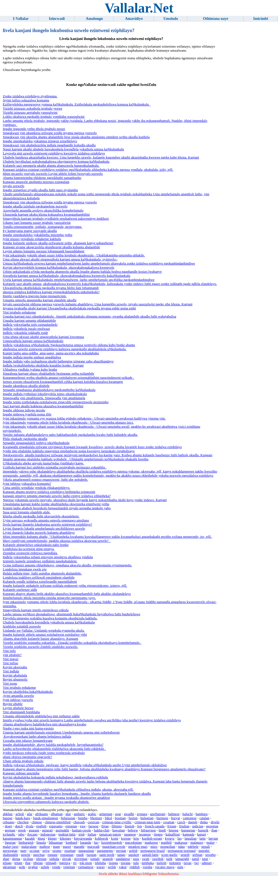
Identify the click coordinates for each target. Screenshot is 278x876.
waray (100, 867)
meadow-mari (137, 847)
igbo (21, 834)
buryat (175, 818)
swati (145, 859)
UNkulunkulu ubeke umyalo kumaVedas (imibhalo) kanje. (43, 463)
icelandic (9, 834)
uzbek (45, 867)
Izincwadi (57, 19)
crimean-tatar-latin (147, 822)
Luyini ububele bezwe (18, 708)
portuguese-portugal (181, 851)
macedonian (133, 842)
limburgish (25, 842)
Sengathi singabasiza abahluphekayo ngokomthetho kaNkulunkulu (49, 390)
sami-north (106, 855)
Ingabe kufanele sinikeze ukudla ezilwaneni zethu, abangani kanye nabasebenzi (58, 243)
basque (7, 818)
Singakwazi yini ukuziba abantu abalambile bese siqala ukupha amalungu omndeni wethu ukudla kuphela (76, 137)
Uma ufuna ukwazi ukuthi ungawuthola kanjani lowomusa (43, 337)
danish (192, 822)
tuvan (187, 863)
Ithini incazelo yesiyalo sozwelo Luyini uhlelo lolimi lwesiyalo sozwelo (53, 174)
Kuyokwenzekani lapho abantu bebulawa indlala (37, 736)
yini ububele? (12, 655)
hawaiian (118, 830)
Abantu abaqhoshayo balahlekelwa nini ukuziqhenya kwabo (44, 724)
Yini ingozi (10, 659)
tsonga (113, 863)
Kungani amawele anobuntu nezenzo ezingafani (36, 182)
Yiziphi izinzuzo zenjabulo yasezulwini (30, 112)
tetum (18, 863)
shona (16, 859)
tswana (126, 863)
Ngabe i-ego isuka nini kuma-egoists (28, 728)
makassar (181, 842)
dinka (204, 822)
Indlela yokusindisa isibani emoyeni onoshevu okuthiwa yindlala (48, 557)
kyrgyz (169, 838)
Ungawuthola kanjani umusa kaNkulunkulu (33, 341)
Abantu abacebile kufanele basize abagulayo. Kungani (40, 639)
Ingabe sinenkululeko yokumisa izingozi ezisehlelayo (40, 141)
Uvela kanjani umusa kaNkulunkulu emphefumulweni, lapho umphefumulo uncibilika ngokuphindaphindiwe (78, 280)
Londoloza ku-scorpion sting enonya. (29, 549)
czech (181, 822)
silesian (41, 859)
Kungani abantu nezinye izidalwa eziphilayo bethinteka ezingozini (49, 492)
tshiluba (100, 863)
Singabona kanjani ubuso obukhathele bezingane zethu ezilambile (48, 373)
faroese (94, 826)
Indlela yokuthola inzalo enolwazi (26, 329)
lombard (71, 842)
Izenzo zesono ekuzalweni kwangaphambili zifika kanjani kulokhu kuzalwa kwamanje (63, 382)
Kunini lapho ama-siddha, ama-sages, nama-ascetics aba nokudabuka (51, 353)
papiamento (105, 851)
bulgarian (146, 818)
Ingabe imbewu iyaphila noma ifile (27, 414)
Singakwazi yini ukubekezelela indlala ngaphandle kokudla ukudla (49, 145)
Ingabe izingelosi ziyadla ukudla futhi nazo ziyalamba (40, 190)
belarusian (68, 818)
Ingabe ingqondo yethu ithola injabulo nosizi (34, 129)
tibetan (38, 863)
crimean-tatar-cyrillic (116, 822)
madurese (151, 842)
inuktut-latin (66, 834)
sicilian (28, 859)
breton (133, 818)
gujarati (47, 830)
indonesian (47, 834)
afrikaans (41, 814)
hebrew (133, 830)
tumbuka (148, 863)
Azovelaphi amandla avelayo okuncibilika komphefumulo (43, 210)
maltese (44, 847)
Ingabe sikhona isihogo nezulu (24, 410)
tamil (195, 859)
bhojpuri (96, 818)
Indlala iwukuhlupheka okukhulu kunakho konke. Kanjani (43, 365)
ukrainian (9, 867)
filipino (117, 826)
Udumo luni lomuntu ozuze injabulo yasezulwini (37, 223)
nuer (23, 851)
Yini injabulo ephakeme (19, 312)
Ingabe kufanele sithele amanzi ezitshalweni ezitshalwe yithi (45, 634)
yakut (123, 867)
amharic (79, 814)
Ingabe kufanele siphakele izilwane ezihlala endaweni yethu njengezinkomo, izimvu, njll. (65, 586)
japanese (130, 834)
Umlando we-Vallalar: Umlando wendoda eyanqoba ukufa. (43, 630)
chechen (23, 822)
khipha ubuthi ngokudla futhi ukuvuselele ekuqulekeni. (41, 516)
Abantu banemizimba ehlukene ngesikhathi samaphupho (42, 178)
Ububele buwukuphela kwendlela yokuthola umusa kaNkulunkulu (49, 622)
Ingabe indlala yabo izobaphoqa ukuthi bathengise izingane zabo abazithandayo (58, 361)
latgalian (191, 838)
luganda (85, 842)
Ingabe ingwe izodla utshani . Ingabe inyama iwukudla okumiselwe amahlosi (56, 798)
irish (81, 834)
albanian (56, 814)
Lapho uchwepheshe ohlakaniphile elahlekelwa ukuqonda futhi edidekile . (54, 749)
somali (94, 859)
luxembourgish (111, 842)
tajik (169, 859)
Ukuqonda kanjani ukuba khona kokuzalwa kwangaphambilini (46, 214)
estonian (71, 826)
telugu (7, 863)
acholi (19, 814)
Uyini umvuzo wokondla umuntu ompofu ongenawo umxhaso (46, 520)
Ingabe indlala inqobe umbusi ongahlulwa (32, 357)
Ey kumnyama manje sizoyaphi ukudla (30, 231)
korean (126, 838)
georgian (212, 826)
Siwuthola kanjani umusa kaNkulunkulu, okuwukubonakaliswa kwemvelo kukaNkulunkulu (66, 276)
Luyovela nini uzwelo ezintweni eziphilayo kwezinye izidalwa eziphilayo (54, 153)
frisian (171, 826)
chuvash (79, 822)
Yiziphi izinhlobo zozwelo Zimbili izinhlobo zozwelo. (40, 647)
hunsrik (203, 830)
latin (203, 838)
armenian (105, 814)
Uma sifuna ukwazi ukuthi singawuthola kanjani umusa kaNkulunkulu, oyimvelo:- (60, 259)
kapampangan (12, 838)
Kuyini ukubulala (15, 675)
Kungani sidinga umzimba (21, 773)
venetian (69, 867)
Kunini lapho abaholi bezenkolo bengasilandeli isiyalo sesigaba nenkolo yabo (56, 508)
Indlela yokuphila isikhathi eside (25, 333)
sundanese (123, 859)
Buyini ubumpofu (15, 679)
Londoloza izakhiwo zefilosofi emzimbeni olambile (38, 577)
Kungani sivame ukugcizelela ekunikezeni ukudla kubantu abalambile (51, 247)
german (10, 830)
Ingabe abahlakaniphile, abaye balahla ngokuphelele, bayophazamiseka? (53, 745)
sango (121, 855)
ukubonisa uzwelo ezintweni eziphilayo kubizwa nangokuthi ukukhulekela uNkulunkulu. (65, 349)
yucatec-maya (164, 867)
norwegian (10, 851)
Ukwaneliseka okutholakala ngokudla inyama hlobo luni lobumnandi (51, 288)
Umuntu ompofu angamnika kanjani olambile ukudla (39, 300)
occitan (34, 851)
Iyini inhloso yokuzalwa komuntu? (27, 484)
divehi (215, 822)
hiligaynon (148, 830)
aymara (142, 814)
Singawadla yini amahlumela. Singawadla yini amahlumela (44, 398)
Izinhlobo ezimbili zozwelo (22, 626)
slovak (66, 859)
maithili (166, 842)
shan (6, 859)
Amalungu (94, 19)
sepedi (185, 855)
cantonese (190, 818)
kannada (188, 834)
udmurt (207, 863)
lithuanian (56, 842)
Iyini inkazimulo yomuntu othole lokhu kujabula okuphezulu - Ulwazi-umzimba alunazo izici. (68, 422)
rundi (80, 855)
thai (27, 863)
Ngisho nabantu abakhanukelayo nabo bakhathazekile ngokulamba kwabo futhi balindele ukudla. (70, 435)
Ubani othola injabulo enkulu (23, 761)
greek (22, 830)
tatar (205, 859)
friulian (184, 826)
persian (121, 851)
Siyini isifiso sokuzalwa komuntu (26, 100)
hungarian (188, 830)
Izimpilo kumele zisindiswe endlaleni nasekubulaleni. (40, 561)
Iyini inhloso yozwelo (18, 700)
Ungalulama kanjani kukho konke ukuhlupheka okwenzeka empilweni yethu (56, 504)
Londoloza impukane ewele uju (24, 569)
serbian (197, 855)
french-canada (154, 826)
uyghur (33, 867)
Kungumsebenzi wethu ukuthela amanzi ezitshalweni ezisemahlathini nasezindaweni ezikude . (68, 378)
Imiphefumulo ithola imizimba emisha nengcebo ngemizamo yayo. (49, 598)
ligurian (10, 842)
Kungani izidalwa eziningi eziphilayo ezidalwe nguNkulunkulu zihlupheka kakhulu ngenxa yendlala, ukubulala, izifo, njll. (88, 170)
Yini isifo (9, 651)
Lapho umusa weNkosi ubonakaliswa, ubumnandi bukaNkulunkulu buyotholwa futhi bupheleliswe (71, 614)
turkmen (175, 863)
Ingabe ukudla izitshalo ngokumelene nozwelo (35, 206)
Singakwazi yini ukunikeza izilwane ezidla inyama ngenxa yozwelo (50, 133)
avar (118, 814)
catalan (204, 818)
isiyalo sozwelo (13, 186)
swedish (157, 859)
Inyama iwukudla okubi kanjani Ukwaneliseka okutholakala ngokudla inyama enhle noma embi (69, 308)
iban (214, 830)
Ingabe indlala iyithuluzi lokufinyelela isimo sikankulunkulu (45, 394)
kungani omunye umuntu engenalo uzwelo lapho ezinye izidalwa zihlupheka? (56, 496)
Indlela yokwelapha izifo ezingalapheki (30, 325)
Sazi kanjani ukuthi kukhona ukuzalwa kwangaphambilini (43, 406)
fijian (105, 826)
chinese (36, 822)
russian (91, 855)
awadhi (129, 814)
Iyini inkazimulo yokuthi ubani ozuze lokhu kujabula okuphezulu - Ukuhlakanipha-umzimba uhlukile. (74, 255)
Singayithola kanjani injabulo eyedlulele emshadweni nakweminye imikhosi (56, 218)
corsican (93, 822)
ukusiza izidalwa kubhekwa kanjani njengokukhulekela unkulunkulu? (51, 292)
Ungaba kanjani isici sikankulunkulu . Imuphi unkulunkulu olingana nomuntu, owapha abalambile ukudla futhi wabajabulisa (89, 316)
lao (179, 838)
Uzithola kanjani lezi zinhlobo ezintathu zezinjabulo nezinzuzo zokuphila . (54, 467)
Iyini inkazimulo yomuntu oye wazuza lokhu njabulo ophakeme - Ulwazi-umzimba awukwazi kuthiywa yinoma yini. (84, 418)
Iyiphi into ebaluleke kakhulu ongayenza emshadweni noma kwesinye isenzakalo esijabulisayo (69, 451)
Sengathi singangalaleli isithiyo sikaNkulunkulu (36, 443)
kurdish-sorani (152, 838)
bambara (201, 814)
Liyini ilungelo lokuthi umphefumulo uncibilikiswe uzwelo (44, 528)
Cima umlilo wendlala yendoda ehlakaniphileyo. (36, 488)
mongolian (167, 847)
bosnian (120, 818)
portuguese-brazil (152, 851)
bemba (82, 818)
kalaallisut (173, 834)
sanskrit (133, 855)
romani (52, 855)
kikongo (65, 838)
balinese (173, 814)
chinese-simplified (58, 822)
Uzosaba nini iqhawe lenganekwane (28, 741)
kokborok (101, 838)
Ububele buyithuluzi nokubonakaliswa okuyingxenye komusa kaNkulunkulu (56, 161)
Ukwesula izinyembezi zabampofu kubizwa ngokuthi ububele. (46, 802)
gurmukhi (62, 830)
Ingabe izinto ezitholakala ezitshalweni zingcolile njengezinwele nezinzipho (55, 402)
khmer (52, 838)
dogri (8, 826)
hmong (173, 830)
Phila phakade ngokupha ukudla (25, 439)
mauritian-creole (113, 847)
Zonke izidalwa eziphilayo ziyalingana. (30, 96)
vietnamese (86, 867)
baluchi (187, 814)
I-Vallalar (21, 19)
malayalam (28, 847)
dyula (29, 826)
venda (56, 867)
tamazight (182, 859)
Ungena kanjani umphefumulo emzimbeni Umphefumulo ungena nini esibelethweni (61, 732)
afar (29, 814)
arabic (92, 814)
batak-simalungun (45, 818)
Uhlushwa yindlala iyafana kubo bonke (30, 369)
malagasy (196, 842)
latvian (213, 838)
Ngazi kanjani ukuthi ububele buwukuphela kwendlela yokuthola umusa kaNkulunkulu (63, 149)
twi (196, 863)
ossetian (69, 851)
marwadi (93, 847)
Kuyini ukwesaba (15, 667)
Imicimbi (260, 19)
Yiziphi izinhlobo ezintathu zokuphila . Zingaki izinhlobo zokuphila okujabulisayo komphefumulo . (72, 643)
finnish (129, 826)
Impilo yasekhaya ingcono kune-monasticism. (35, 296)
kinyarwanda (83, 838)
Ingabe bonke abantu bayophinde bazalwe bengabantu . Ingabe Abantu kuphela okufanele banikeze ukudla (77, 794)
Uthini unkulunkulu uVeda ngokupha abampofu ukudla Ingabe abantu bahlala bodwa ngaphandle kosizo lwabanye (82, 272)
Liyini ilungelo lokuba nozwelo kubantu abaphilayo (39, 533)
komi (114, 838)
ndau (181, 847)
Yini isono (10, 683)
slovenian (80, 859)
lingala (41, 842)
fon (139, 826)
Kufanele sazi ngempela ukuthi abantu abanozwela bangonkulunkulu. (51, 165)
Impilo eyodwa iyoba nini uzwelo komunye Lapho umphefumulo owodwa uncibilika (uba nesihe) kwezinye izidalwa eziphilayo (92, 720)
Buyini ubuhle (13, 704)
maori (67, 847)
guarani (34, 830)
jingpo (158, 834)
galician (197, 826)
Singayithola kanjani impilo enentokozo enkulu (35, 610)
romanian (66, 855)
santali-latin (150, 855)
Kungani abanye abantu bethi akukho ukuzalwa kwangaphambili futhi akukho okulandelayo (67, 594)
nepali (205, 847)
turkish (161, 863)
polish (133, 851)
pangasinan (86, 851)
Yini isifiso (10, 663)
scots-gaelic (169, 855)
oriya (45, 851)
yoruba (147, 867)
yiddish (134, 867)
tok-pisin (86, 863)
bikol (108, 818)
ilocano (32, 834)
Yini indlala (11, 671)
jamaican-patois (110, 834)
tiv (75, 863)
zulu (180, 867)
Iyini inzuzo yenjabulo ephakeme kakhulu (32, 239)
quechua (39, 855)
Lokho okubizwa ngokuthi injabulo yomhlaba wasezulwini (43, 117)
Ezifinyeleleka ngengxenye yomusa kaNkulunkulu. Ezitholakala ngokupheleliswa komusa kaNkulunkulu (76, 104)
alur (68, 814)
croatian (168, 822)
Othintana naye (215, 19)
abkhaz (7, 814)
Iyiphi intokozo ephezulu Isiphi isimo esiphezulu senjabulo (44, 753)
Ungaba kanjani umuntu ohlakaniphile (29, 320)
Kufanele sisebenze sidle (20, 590)
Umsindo (170, 19)
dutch (19, 826)
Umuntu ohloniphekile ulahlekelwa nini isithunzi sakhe (41, 716)
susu (136, 859)
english (41, 826)
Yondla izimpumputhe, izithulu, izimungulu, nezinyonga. (42, 227)
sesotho (210, 855)
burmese (162, 818)
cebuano (8, 822)
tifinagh (51, 863)
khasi (41, 838)
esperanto (55, 826)
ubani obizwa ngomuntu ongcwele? (27, 757)
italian (91, 834)
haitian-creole (81, 830)
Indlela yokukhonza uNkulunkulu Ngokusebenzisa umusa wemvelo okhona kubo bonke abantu (69, 345)
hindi (162, 830)
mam (56, 847)
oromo (56, 851)
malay (210, 842)
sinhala (54, 859)
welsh (112, 867)
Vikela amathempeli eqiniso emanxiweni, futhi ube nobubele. (45, 480)
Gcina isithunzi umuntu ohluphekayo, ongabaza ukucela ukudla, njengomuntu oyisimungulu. (67, 565)
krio (136, 838)
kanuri (201, 834)
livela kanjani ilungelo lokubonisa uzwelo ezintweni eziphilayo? (47, 524)
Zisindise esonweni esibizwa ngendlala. (30, 553)
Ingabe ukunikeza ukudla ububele (26, 386)
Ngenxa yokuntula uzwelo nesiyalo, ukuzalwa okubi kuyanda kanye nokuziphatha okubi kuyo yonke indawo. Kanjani (85, 500)
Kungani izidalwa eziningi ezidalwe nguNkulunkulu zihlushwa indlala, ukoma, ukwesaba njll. (68, 789)
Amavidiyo (134, 19)
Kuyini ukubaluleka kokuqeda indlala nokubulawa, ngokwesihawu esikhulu (55, 777)
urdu (22, 867)
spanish (107, 859)
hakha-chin (101, 830)
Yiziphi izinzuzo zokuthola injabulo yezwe (32, 108)
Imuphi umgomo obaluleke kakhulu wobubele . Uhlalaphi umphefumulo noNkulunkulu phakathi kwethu (75, 459)
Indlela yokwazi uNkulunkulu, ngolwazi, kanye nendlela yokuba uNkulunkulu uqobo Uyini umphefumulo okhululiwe (85, 765)
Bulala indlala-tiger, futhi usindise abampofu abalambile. (42, 573)
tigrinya (64, 863)
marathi (79, 847)
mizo (153, 847)
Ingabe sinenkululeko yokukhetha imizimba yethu (37, 235)
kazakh (30, 838)
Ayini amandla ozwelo (18, 696)
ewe (83, 826)
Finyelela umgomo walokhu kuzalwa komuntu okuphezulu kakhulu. (50, 618)
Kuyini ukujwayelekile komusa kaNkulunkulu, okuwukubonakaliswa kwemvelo (58, 267)
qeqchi (25, 855)
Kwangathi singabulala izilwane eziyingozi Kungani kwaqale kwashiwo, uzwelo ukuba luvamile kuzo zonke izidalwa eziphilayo (92, 447)
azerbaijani (157, 814)
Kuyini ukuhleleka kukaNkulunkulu (28, 692)
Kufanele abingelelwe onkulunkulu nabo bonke (35, 545)
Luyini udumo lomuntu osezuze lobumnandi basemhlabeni (43, 251)
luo (96, 842)
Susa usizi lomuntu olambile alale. (26, 512)
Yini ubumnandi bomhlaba (21, 712)
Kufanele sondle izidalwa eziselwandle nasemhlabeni (40, 581)
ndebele (193, 847)
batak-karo (22, 818)
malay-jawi (10, 847)
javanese (145, 834)
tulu (136, 863)
